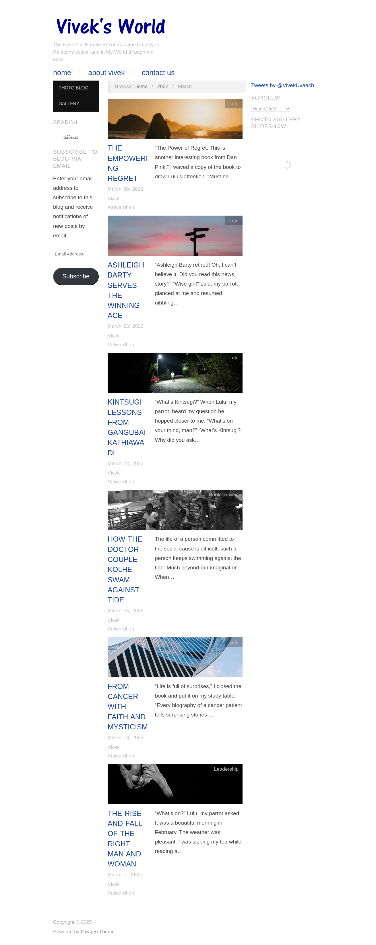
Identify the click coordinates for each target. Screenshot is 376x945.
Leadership (226, 769)
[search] (70, 138)
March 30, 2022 (125, 189)
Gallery (69, 103)
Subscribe (76, 276)
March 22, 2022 (125, 463)
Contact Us (158, 72)
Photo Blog (73, 87)
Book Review (224, 494)
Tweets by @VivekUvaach (282, 85)
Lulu (234, 103)
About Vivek (106, 72)
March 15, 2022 (125, 610)
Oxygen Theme (98, 931)
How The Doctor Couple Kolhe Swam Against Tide (125, 569)
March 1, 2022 (124, 874)
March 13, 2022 (125, 737)
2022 (162, 86)
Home (62, 72)
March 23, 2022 (125, 326)
